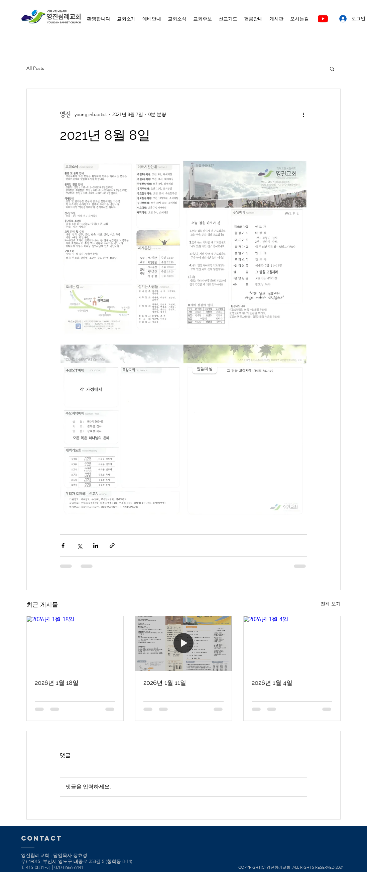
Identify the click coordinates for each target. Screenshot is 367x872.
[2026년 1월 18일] (75, 643)
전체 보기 (331, 604)
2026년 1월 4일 (272, 682)
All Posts (35, 68)
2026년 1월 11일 (164, 682)
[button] (332, 68)
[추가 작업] (303, 114)
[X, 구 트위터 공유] (79, 545)
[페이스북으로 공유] (63, 545)
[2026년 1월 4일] (292, 643)
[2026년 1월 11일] (183, 643)
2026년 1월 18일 (57, 682)
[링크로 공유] (112, 545)
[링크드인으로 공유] (96, 545)
